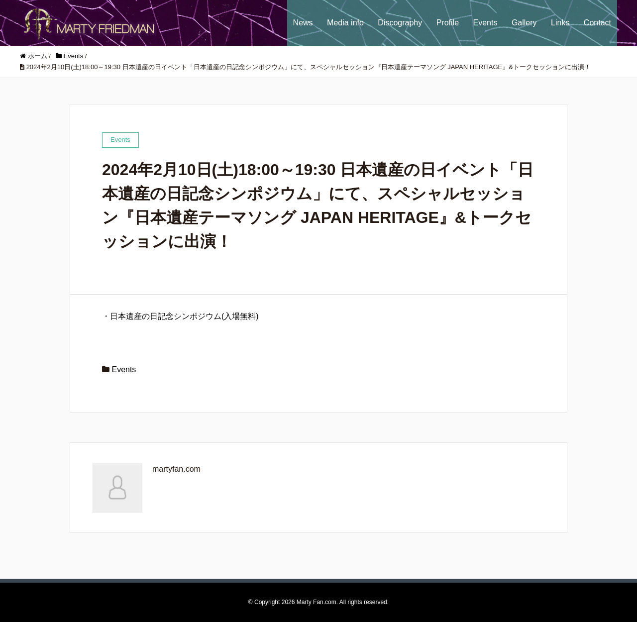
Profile (447, 22)
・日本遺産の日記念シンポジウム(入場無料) (180, 316)
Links (560, 22)
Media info (345, 22)
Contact (597, 22)
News (303, 22)
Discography (400, 22)
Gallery (524, 22)
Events (485, 22)
